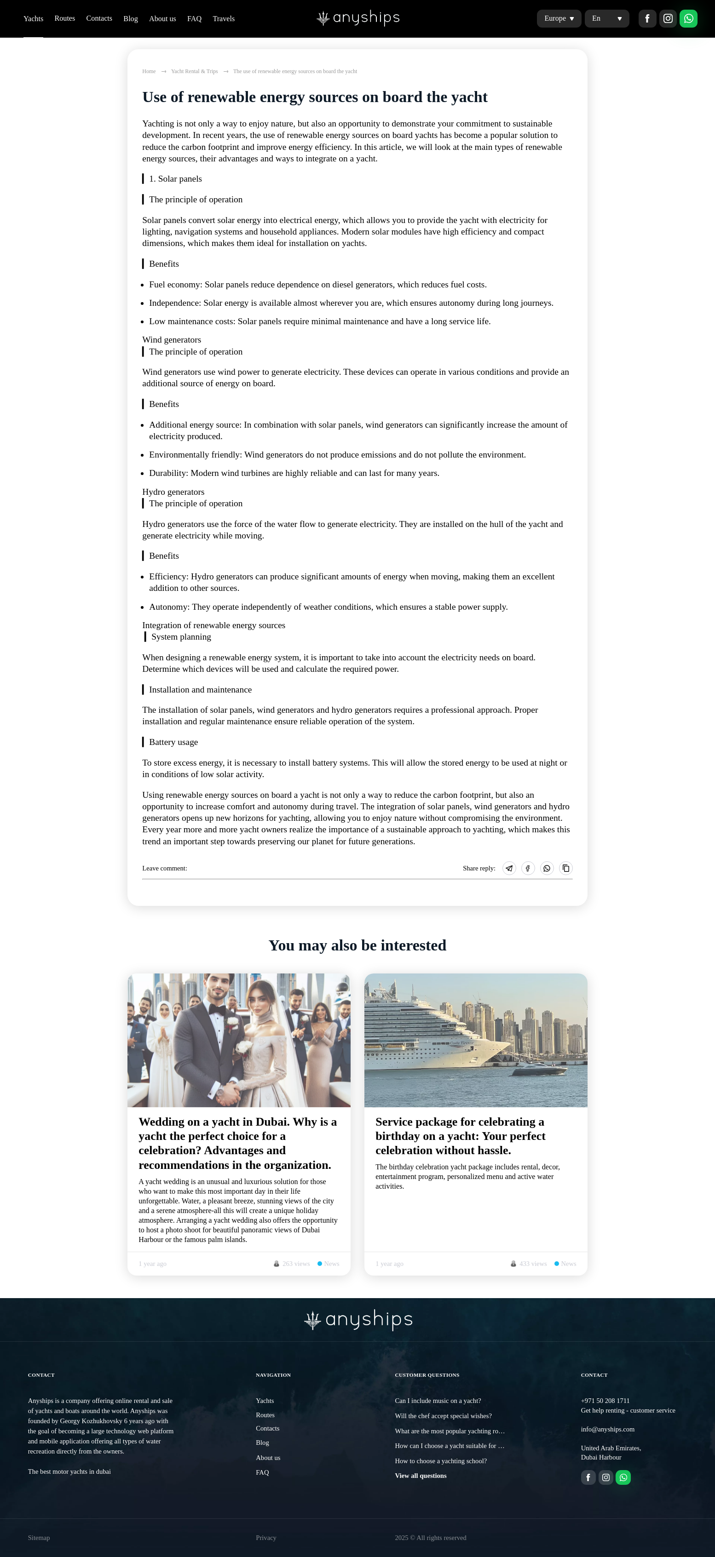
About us (162, 19)
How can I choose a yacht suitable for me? (452, 1445)
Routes (64, 18)
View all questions (420, 1475)
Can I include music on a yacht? (438, 1400)
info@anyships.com (608, 1429)
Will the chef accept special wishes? (443, 1416)
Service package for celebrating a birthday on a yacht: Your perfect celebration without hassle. (460, 1136)
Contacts (99, 18)
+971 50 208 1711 (605, 1400)
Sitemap (39, 1537)
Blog (130, 19)
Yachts (33, 19)
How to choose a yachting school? (441, 1461)
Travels (224, 19)
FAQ (194, 19)
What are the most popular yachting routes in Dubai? (466, 1431)
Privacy (266, 1537)
